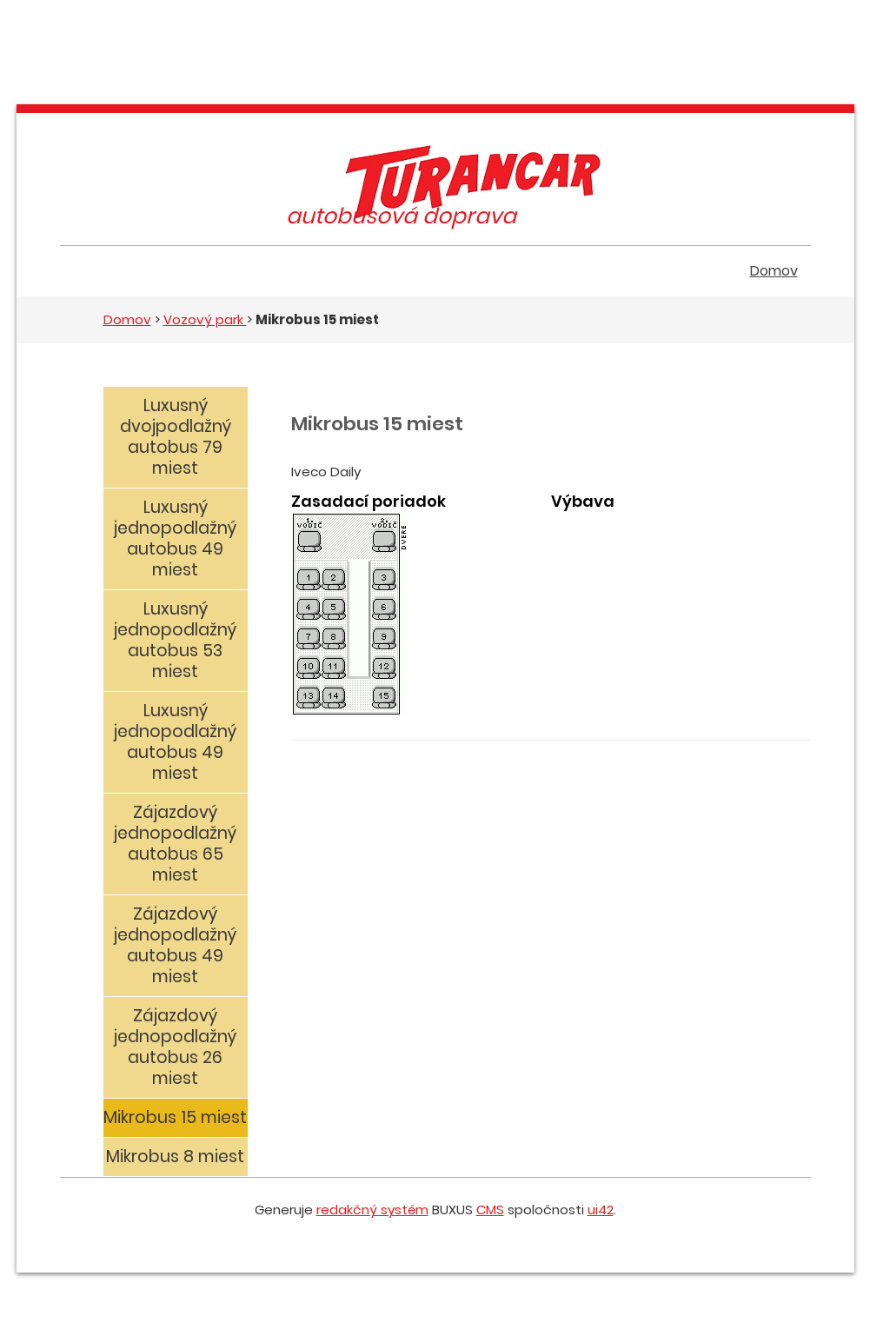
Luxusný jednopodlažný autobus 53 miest (175, 640)
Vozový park (205, 319)
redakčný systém (372, 1209)
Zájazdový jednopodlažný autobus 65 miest (175, 844)
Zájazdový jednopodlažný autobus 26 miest (175, 1047)
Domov (774, 271)
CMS (490, 1209)
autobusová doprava (401, 216)
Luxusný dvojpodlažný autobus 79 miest (175, 437)
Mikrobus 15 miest (175, 1117)
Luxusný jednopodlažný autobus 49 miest (175, 538)
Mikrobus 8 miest (175, 1156)
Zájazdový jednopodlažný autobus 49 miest (175, 945)
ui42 (601, 1209)
